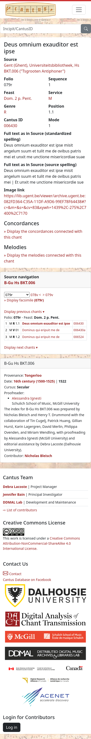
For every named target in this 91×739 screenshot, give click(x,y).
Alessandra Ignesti (26, 398)
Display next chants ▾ (21, 347)
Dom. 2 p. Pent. (18, 98)
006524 (79, 337)
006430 (10, 125)
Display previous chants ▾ (24, 311)
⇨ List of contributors (20, 510)
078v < (36, 294)
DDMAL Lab (12, 502)
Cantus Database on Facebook (27, 579)
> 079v (48, 294)
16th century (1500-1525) (34, 381)
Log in (11, 727)
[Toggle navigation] (79, 10)
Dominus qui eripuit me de (40, 330)
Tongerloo (33, 375)
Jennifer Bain (14, 494)
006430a (79, 330)
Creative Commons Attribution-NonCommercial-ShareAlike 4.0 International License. (41, 543)
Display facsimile (25, 300)
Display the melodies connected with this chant (42, 258)
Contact (12, 573)
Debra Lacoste (15, 486)
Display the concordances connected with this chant (43, 234)
